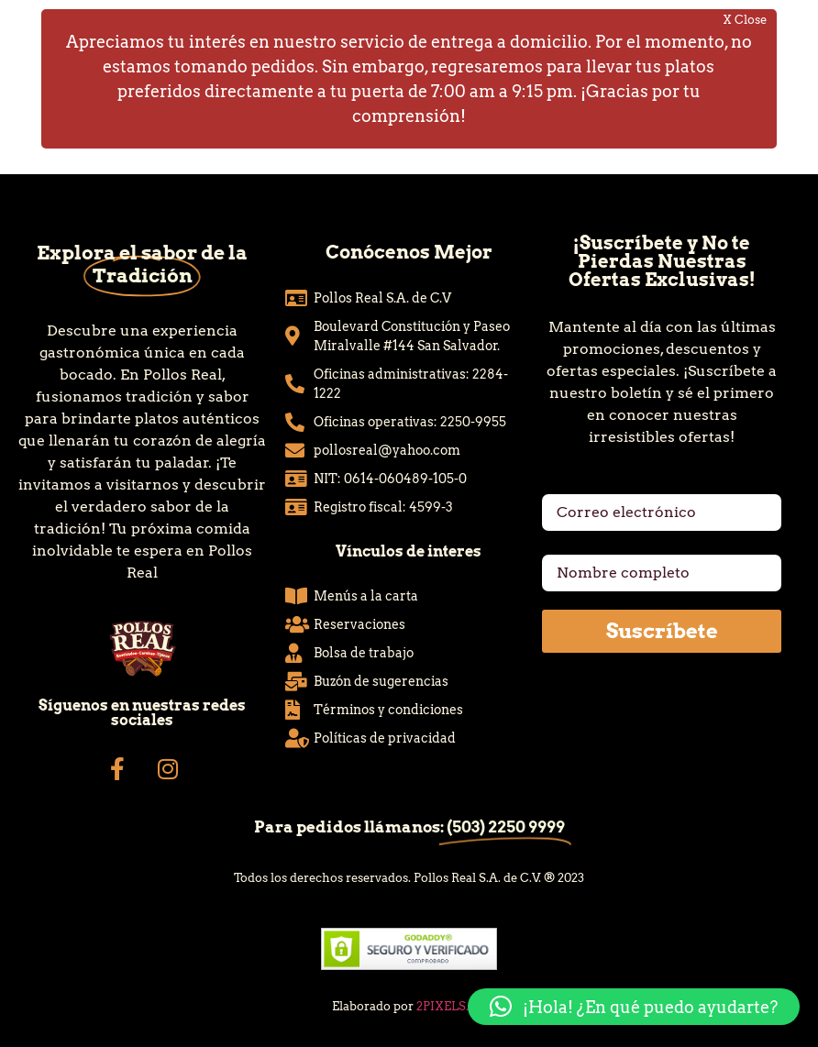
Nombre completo (608, 547)
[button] (634, 1006)
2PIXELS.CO (451, 1006)
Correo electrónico (611, 486)
